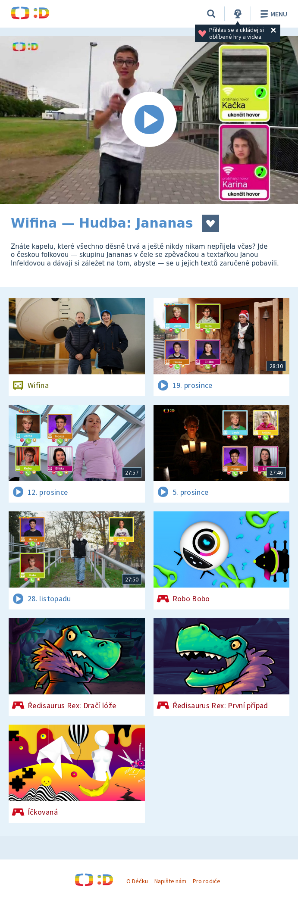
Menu (272, 13)
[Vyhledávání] (211, 14)
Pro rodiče (206, 881)
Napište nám (170, 881)
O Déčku (137, 881)
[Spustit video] (149, 120)
